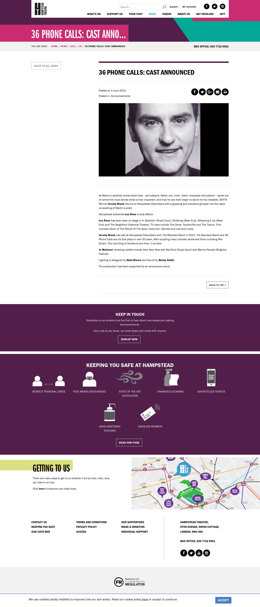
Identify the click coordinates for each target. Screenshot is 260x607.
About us (184, 14)
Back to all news (46, 66)
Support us (115, 14)
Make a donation (132, 526)
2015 (73, 46)
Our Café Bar (40, 531)
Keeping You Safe (43, 526)
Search (164, 7)
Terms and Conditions (91, 522)
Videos (166, 14)
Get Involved (205, 14)
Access (81, 531)
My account (189, 6)
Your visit (136, 14)
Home (54, 46)
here (145, 599)
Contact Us (39, 522)
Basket (174, 6)
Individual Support (134, 531)
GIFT (222, 14)
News (152, 14)
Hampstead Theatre (41, 9)
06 (80, 46)
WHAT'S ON (94, 14)
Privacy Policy (86, 526)
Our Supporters (132, 522)
